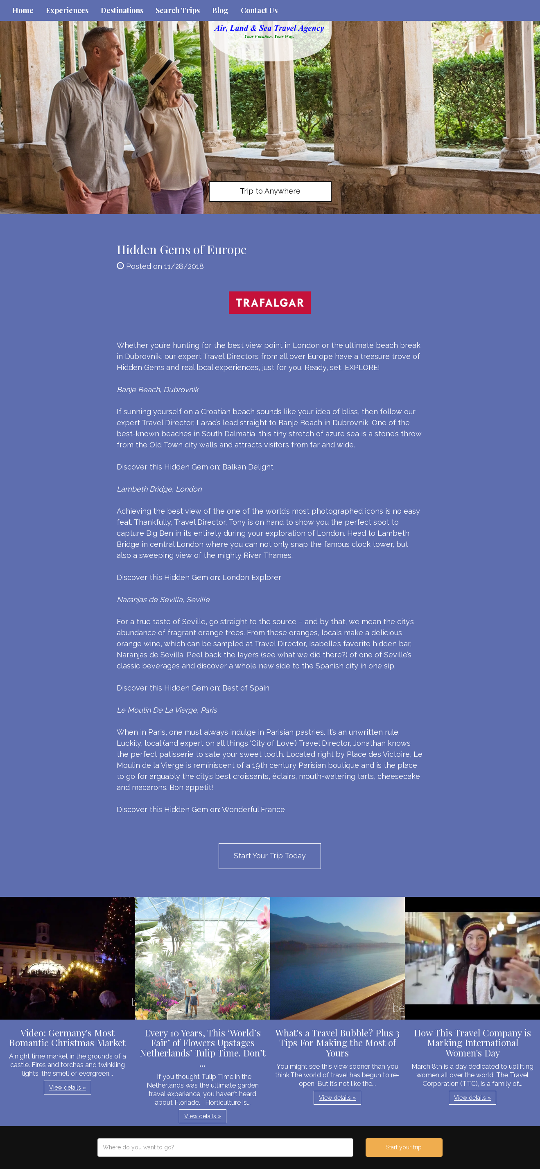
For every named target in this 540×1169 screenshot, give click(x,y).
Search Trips (178, 10)
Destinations (122, 10)
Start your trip (404, 1147)
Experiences (67, 10)
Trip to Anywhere (270, 191)
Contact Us (259, 10)
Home (23, 10)
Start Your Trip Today (270, 855)
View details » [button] (67, 1087)
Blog (220, 10)
